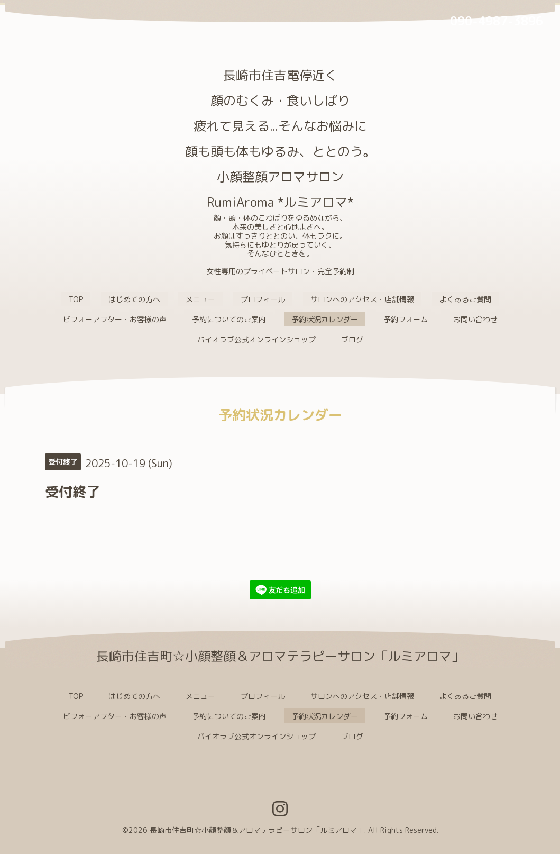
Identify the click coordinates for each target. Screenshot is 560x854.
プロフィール (263, 299)
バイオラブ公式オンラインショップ (256, 339)
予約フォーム (405, 319)
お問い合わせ (475, 319)
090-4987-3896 (496, 21)
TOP (76, 299)
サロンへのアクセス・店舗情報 (362, 299)
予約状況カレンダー (324, 319)
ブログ (352, 339)
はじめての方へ (134, 299)
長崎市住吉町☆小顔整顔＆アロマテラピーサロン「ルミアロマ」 (257, 830)
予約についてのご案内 (229, 319)
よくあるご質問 (465, 299)
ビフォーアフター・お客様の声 (115, 319)
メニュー (200, 299)
